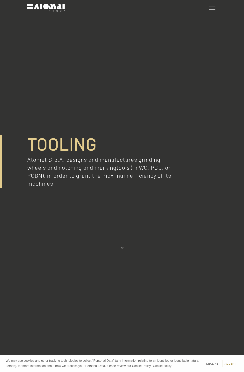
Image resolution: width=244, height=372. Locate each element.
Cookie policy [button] (162, 366)
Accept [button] (230, 363)
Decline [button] (212, 363)
